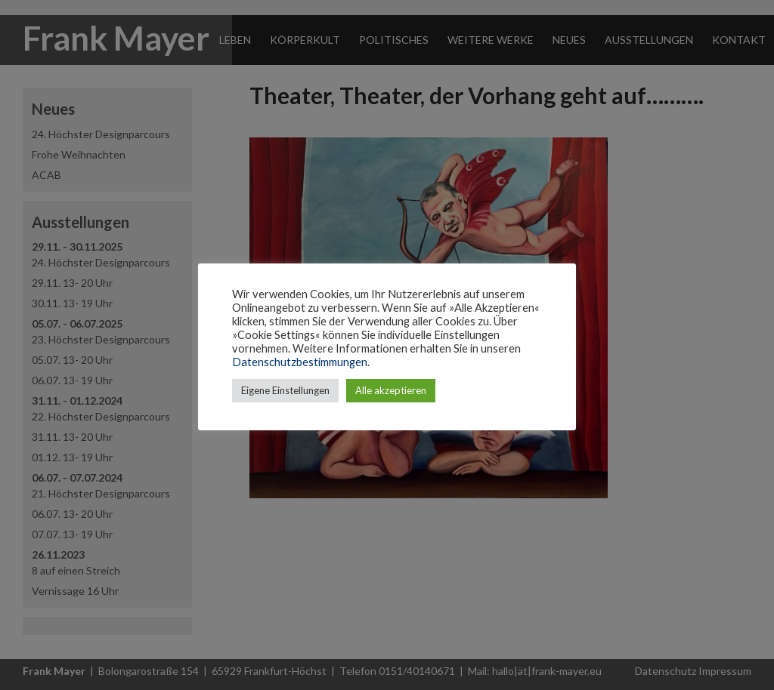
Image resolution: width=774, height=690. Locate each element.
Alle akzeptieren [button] (390, 390)
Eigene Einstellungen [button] (285, 390)
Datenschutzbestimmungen (299, 362)
